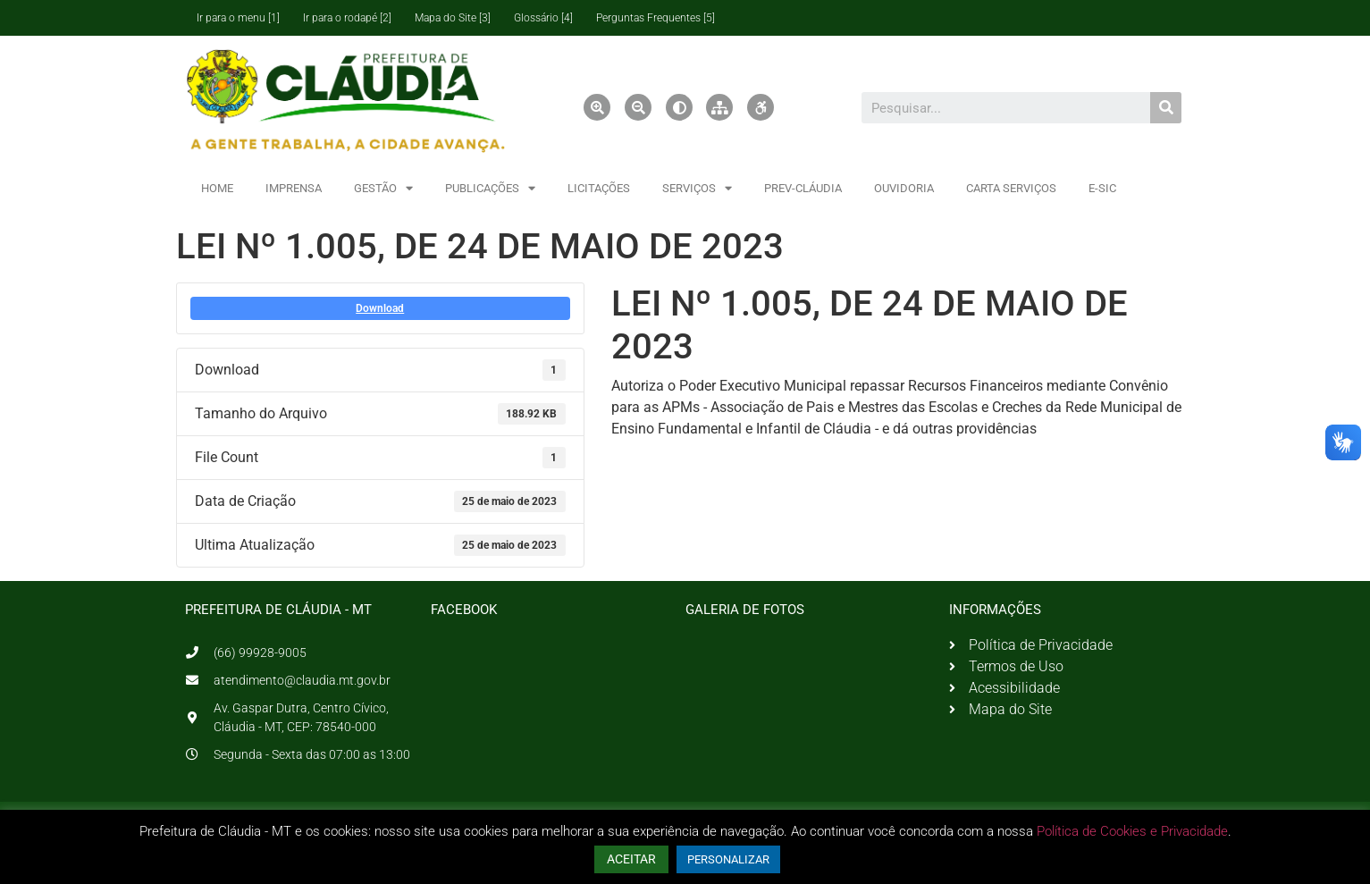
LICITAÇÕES (598, 188)
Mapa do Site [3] (453, 18)
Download (380, 308)
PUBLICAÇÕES (490, 188)
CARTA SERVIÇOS (1011, 188)
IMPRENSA (293, 188)
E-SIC (1102, 188)
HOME (217, 188)
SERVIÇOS (697, 188)
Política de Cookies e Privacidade (1132, 831)
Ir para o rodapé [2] (347, 18)
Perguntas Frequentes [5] (655, 18)
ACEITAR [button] (631, 859)
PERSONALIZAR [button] (728, 859)
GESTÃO (383, 188)
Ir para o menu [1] (238, 18)
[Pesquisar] (1165, 107)
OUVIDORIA (904, 188)
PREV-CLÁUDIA (803, 188)
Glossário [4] (543, 18)
